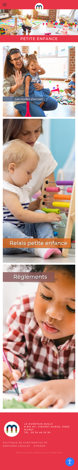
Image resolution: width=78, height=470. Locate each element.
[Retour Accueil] (39, 7)
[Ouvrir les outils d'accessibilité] (69, 461)
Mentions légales (16, 446)
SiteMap (40, 446)
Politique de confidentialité (25, 442)
